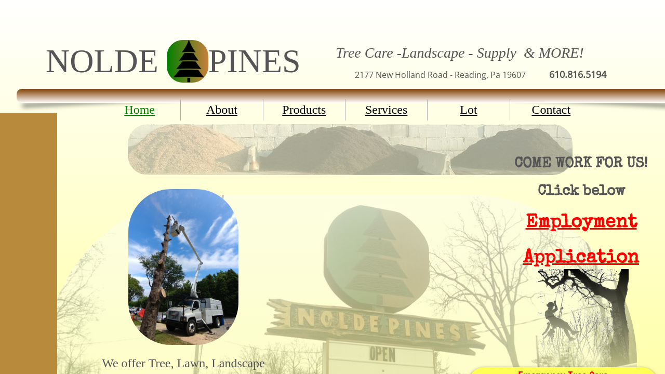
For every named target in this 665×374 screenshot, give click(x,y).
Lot (468, 109)
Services (386, 109)
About (221, 109)
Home (139, 109)
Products (304, 109)
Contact (550, 109)
